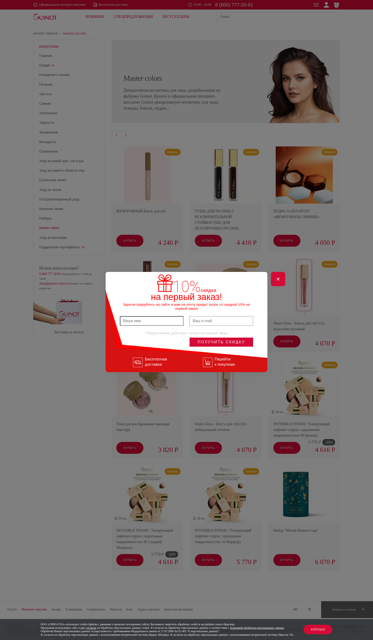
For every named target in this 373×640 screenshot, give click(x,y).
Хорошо (318, 629)
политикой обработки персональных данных (257, 628)
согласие (91, 628)
